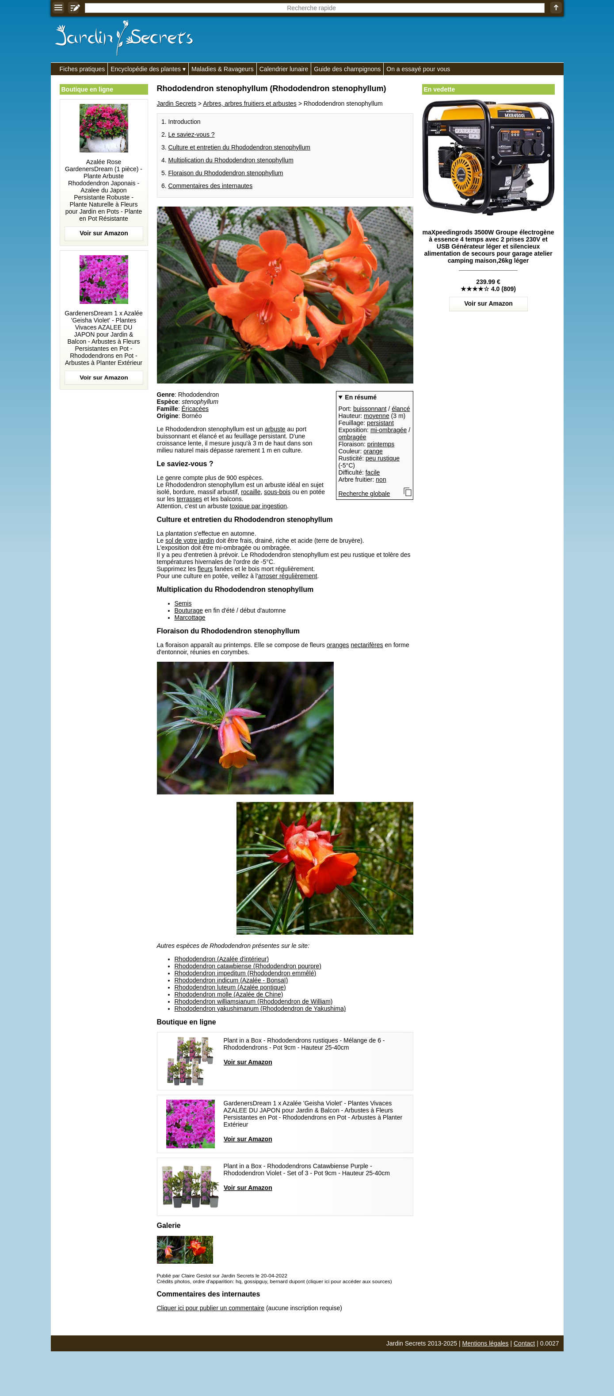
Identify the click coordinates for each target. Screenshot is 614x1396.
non (381, 479)
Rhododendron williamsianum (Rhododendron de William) (254, 1001)
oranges (338, 644)
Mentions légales (485, 1343)
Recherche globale (364, 493)
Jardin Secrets (176, 103)
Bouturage (189, 610)
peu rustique (383, 458)
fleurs (205, 568)
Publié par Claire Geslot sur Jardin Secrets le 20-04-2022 (222, 1275)
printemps (380, 444)
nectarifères (367, 644)
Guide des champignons (347, 69)
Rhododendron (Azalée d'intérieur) (222, 959)
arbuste (275, 429)
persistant (380, 422)
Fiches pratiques (82, 69)
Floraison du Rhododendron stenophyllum (225, 172)
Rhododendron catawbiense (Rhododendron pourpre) (248, 966)
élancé (401, 408)
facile (373, 472)
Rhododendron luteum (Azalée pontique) (230, 987)
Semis (183, 603)
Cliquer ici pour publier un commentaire (211, 1308)
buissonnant (370, 408)
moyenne (376, 415)
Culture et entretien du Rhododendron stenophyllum (239, 147)
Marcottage (190, 617)
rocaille (250, 491)
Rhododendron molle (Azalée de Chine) (229, 994)
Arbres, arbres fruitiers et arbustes (250, 103)
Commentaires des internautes (210, 185)
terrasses (189, 498)
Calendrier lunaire (284, 69)
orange (373, 451)
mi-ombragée (388, 429)
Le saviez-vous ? (191, 134)
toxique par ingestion (258, 506)
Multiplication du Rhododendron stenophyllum (231, 160)
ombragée (352, 437)
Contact (524, 1343)
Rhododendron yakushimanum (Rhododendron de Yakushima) (260, 1008)
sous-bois (277, 491)
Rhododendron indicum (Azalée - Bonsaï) (231, 980)
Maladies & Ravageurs (222, 69)
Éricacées (195, 408)
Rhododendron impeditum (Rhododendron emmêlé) (246, 973)
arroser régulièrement (287, 575)
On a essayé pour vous (418, 69)
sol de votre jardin (189, 540)
